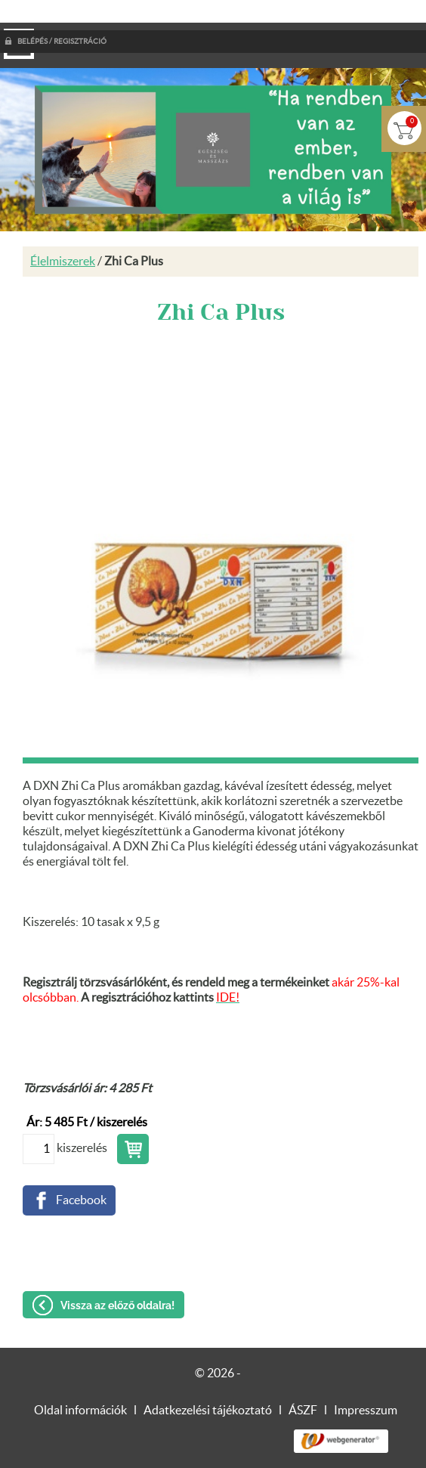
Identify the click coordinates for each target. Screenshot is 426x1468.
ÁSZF (303, 1380)
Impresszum (365, 1380)
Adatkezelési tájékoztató (208, 1380)
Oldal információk (80, 1380)
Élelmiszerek (62, 231)
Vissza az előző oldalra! (117, 1275)
